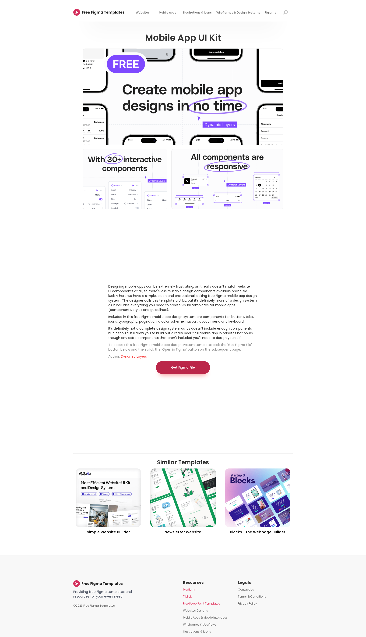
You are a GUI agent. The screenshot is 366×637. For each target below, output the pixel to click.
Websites (143, 12)
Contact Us (246, 589)
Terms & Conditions (252, 596)
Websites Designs (195, 610)
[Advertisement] (183, 246)
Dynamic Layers (134, 356)
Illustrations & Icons (197, 12)
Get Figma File (183, 367)
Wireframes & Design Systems (238, 12)
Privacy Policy (247, 603)
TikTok (187, 596)
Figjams (270, 12)
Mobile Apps (167, 12)
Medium (189, 589)
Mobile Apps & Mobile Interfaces (205, 617)
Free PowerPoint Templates (201, 603)
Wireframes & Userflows (199, 624)
